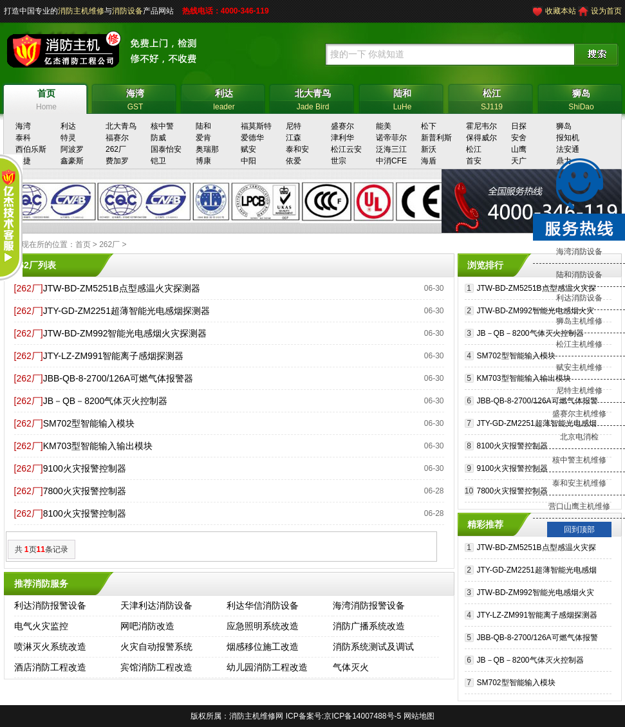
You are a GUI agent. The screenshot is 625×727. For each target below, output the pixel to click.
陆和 (203, 126)
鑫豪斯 (72, 160)
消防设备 (127, 10)
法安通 (567, 149)
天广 (519, 160)
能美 (383, 126)
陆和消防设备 (579, 274)
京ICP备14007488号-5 (362, 716)
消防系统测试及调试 (373, 646)
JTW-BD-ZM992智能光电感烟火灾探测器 (125, 333)
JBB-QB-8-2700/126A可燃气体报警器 (118, 378)
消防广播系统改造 (369, 626)
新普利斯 (436, 137)
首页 (83, 244)
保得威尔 (481, 137)
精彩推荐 (485, 524)
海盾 (428, 160)
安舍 (519, 137)
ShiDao (581, 98)
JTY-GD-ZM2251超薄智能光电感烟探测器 (126, 311)
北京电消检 (579, 436)
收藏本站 (560, 10)
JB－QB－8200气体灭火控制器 (105, 401)
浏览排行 (485, 265)
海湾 (23, 126)
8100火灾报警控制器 (84, 513)
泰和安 (297, 149)
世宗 (338, 160)
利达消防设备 (579, 297)
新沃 (428, 149)
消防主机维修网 (256, 716)
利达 (68, 126)
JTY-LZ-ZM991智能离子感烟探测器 (113, 356)
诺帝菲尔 (391, 137)
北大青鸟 (121, 126)
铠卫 (158, 160)
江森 (293, 137)
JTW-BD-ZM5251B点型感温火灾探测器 (121, 288)
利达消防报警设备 (50, 605)
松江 (473, 149)
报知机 (567, 137)
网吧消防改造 (147, 626)
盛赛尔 (342, 126)
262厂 (116, 149)
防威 (158, 137)
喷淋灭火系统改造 (50, 646)
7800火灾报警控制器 (84, 491)
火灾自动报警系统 (156, 646)
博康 (203, 160)
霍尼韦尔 (481, 126)
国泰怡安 (166, 149)
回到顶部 (579, 529)
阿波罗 (72, 149)
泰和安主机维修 (579, 483)
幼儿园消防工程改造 (267, 667)
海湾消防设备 (579, 251)
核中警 (162, 126)
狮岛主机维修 (579, 321)
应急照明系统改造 (263, 626)
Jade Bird (313, 98)
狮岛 (564, 126)
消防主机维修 (81, 10)
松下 (428, 126)
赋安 (248, 149)
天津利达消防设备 (156, 605)
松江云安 (346, 149)
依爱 (293, 160)
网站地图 (419, 716)
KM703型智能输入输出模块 (98, 446)
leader (224, 98)
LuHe (402, 98)
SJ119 (492, 98)
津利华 (342, 137)
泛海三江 (391, 149)
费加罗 (117, 160)
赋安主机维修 (579, 367)
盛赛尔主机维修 (579, 413)
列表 (47, 265)
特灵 (68, 137)
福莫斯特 (256, 126)
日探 (519, 126)
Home (46, 98)
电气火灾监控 (41, 626)
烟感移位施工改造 (263, 646)
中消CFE (391, 160)
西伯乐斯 (30, 149)
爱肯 (203, 137)
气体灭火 (351, 667)
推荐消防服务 (41, 583)
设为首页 (606, 10)
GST (135, 98)
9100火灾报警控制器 (84, 468)
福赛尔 (117, 137)
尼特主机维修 (579, 390)
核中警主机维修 (579, 460)
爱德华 (252, 137)
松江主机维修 (579, 344)
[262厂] (28, 288)
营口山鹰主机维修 (579, 506)
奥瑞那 (207, 149)
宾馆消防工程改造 (156, 667)
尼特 (293, 126)
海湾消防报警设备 (369, 605)
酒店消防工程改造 (50, 667)
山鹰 (519, 149)
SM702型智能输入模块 (89, 423)
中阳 (248, 160)
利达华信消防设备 (263, 605)
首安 (473, 160)
